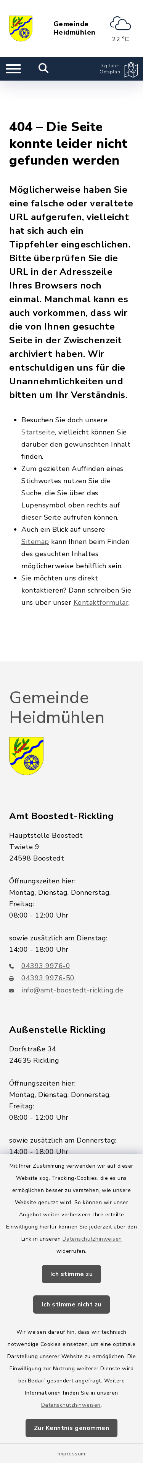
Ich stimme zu (71, 1274)
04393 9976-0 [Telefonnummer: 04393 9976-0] (39, 927)
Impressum (71, 1453)
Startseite (38, 394)
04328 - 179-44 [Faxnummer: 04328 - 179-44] (42, 1142)
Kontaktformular (101, 564)
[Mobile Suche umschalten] (44, 69)
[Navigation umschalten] (13, 69)
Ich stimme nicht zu (71, 1304)
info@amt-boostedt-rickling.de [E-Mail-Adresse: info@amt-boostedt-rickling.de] (66, 952)
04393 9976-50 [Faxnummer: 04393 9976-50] (42, 940)
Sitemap (35, 503)
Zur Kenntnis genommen (71, 1428)
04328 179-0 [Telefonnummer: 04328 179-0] (37, 1130)
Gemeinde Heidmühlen (74, 28)
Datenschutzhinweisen (92, 1239)
